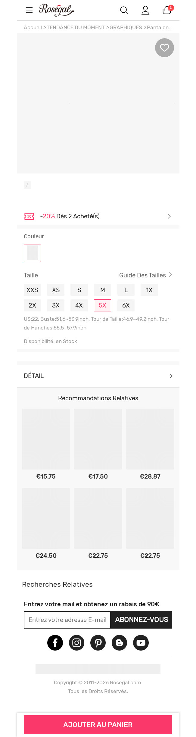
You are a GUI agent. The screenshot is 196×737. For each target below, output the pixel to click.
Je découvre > (106, 216)
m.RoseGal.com (62, 10)
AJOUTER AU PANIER (98, 724)
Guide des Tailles (142, 275)
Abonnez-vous (141, 619)
